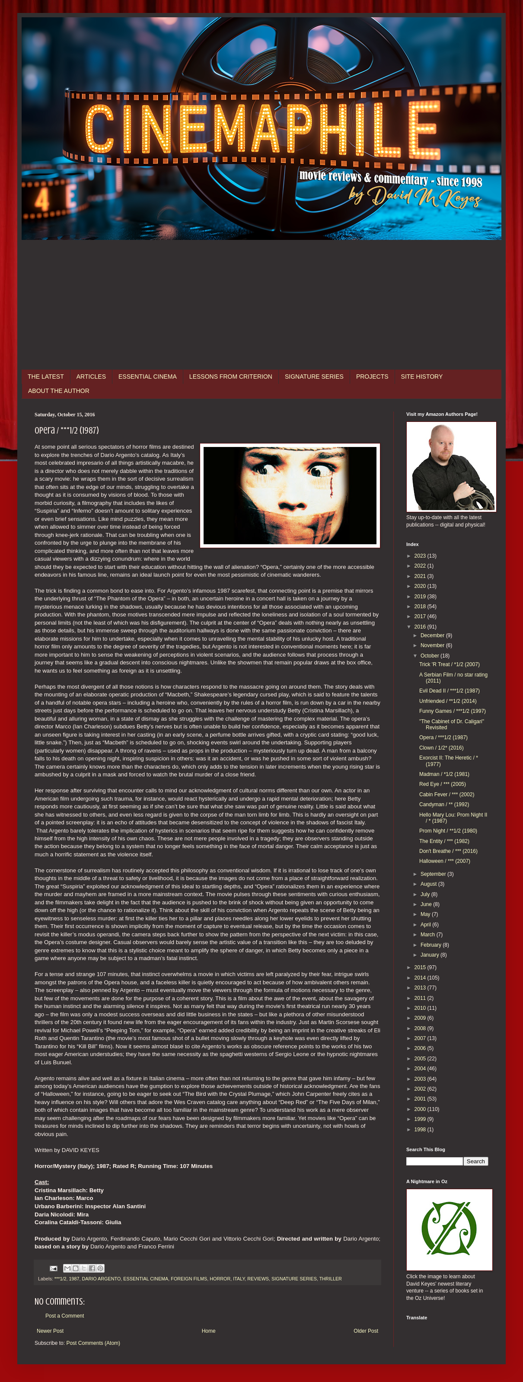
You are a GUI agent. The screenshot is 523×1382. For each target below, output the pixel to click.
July (426, 894)
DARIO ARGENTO (101, 1278)
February (432, 945)
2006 (421, 1048)
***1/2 (60, 1278)
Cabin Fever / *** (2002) (446, 795)
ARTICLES (91, 376)
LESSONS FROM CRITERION (230, 376)
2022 (421, 566)
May (426, 914)
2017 (421, 616)
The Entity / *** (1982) (444, 841)
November (433, 645)
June (427, 904)
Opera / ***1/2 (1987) (443, 737)
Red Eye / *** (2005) (442, 784)
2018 (421, 606)
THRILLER (330, 1278)
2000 (421, 1109)
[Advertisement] (261, 304)
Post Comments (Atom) (93, 1343)
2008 (421, 1028)
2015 (421, 967)
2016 (421, 627)
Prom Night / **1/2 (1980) (448, 831)
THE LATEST (46, 376)
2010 (421, 1008)
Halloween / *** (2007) (444, 861)
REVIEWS (258, 1278)
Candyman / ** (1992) (444, 804)
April (426, 925)
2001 (421, 1099)
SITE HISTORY (422, 376)
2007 (421, 1038)
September (434, 874)
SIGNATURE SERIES (314, 376)
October (430, 656)
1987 (74, 1278)
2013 (421, 988)
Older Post (366, 1331)
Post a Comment (64, 1316)
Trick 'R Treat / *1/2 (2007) (449, 664)
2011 (421, 998)
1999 (421, 1119)
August (429, 884)
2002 (421, 1089)
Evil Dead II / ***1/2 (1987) (449, 691)
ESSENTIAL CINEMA (147, 376)
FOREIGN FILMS (189, 1278)
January (430, 955)
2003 (421, 1079)
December (433, 635)
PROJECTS (372, 376)
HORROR (220, 1278)
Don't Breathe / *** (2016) (448, 851)
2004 (421, 1069)
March (429, 935)
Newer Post (50, 1331)
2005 (421, 1059)
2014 (421, 978)
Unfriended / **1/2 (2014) (448, 701)
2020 (421, 586)
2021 (421, 576)
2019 (421, 597)
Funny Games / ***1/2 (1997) (452, 711)
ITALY (239, 1278)
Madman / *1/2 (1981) (444, 774)
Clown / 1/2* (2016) (441, 748)
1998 (421, 1130)
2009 (421, 1018)
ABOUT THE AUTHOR (58, 390)
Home (209, 1331)
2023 (421, 556)
